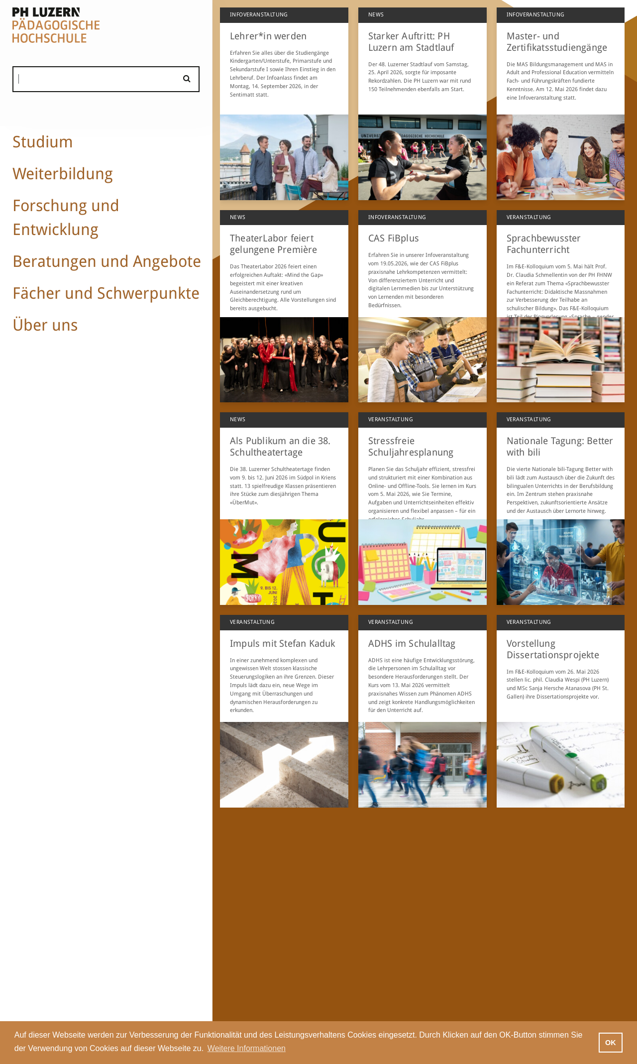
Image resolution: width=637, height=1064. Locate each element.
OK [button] (610, 1043)
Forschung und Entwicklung (65, 217)
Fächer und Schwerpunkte (106, 293)
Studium (42, 141)
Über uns (45, 325)
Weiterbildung (62, 173)
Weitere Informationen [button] (247, 1048)
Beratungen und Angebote (106, 261)
